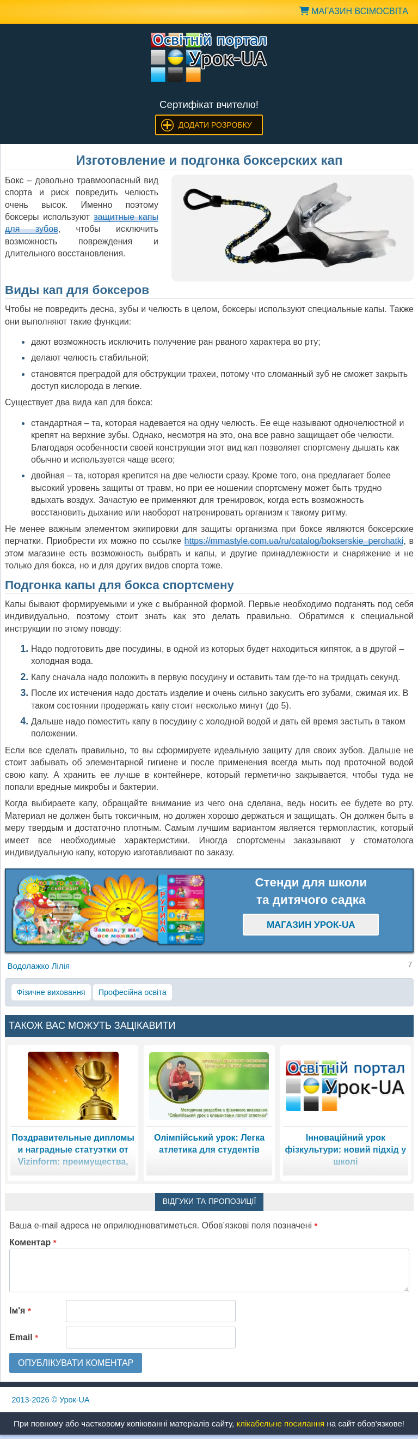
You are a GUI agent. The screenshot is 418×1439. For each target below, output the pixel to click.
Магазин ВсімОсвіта (353, 11)
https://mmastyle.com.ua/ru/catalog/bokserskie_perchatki (294, 540)
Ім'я (20, 1310)
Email (23, 1337)
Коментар (33, 1242)
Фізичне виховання (51, 992)
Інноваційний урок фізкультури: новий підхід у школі (346, 1150)
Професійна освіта (133, 992)
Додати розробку (215, 125)
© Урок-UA (51, 1399)
